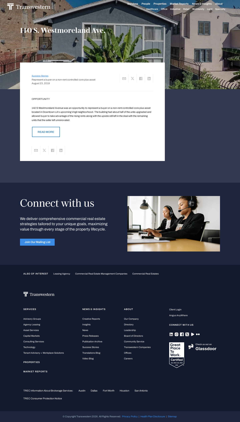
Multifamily (202, 9)
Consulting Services (33, 341)
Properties (163, 3)
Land (213, 9)
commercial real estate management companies (101, 273)
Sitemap (172, 416)
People (149, 3)
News (85, 330)
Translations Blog (91, 353)
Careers (128, 358)
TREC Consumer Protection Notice (42, 398)
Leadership (130, 330)
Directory (129, 324)
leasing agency (61, 273)
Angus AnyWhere (178, 315)
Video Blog (88, 358)
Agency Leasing (31, 324)
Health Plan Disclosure (152, 416)
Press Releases (90, 336)
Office (168, 9)
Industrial (179, 9)
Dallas (94, 390)
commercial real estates (145, 273)
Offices (127, 353)
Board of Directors (133, 336)
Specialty (224, 9)
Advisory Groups (32, 319)
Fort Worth (108, 390)
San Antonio (141, 390)
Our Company (131, 319)
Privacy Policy (130, 416)
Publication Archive (92, 341)
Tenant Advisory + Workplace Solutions (43, 353)
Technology (29, 347)
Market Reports (183, 3)
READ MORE (46, 131)
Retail (190, 9)
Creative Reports (91, 319)
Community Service (134, 341)
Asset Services (31, 330)
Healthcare (156, 9)
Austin (81, 390)
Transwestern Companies (137, 347)
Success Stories (40, 76)
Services (136, 3)
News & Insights (206, 3)
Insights (86, 324)
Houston (124, 390)
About (222, 3)
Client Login (175, 309)
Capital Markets (31, 336)
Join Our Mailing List (37, 242)
